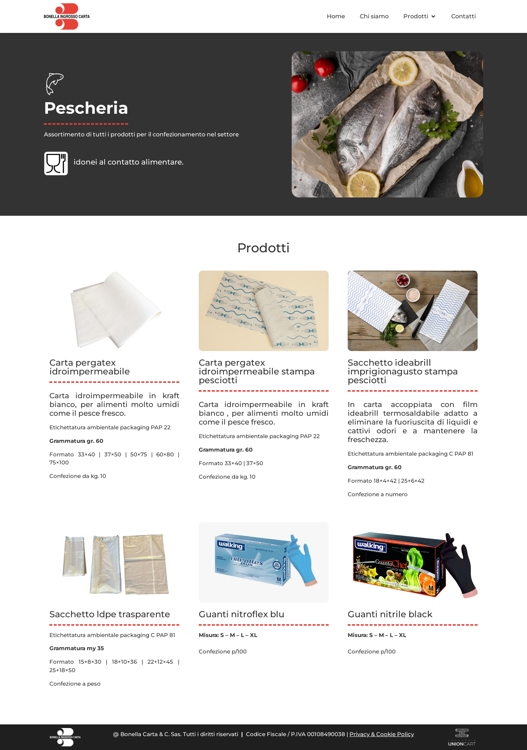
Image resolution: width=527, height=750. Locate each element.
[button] (420, 16)
